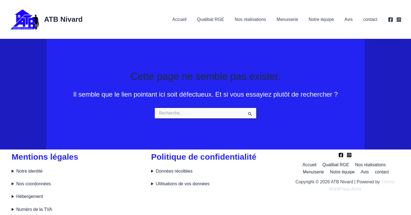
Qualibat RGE (219, 19)
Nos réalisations (258, 19)
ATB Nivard (63, 19)
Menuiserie (293, 19)
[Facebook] (390, 19)
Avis (351, 19)
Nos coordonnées (33, 183)
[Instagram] (398, 19)
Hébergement (29, 196)
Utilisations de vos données (183, 183)
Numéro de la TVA (34, 209)
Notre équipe (325, 19)
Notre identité (29, 171)
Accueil (190, 19)
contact (371, 19)
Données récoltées (174, 171)
